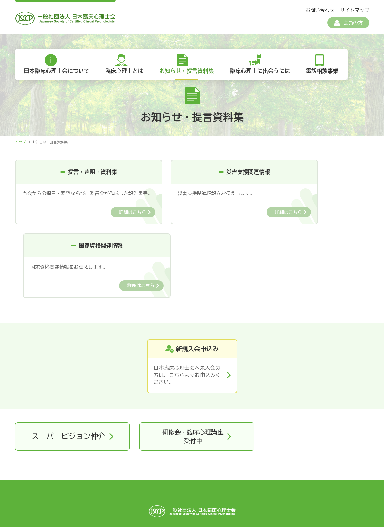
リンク (273, 479)
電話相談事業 (326, 74)
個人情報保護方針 (123, 479)
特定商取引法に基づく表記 (185, 479)
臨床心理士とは (126, 74)
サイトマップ (354, 10)
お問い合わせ (319, 10)
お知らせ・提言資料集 (189, 74)
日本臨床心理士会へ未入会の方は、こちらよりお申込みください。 (187, 305)
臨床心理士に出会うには (263, 74)
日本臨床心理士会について (57, 74)
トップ (20, 145)
